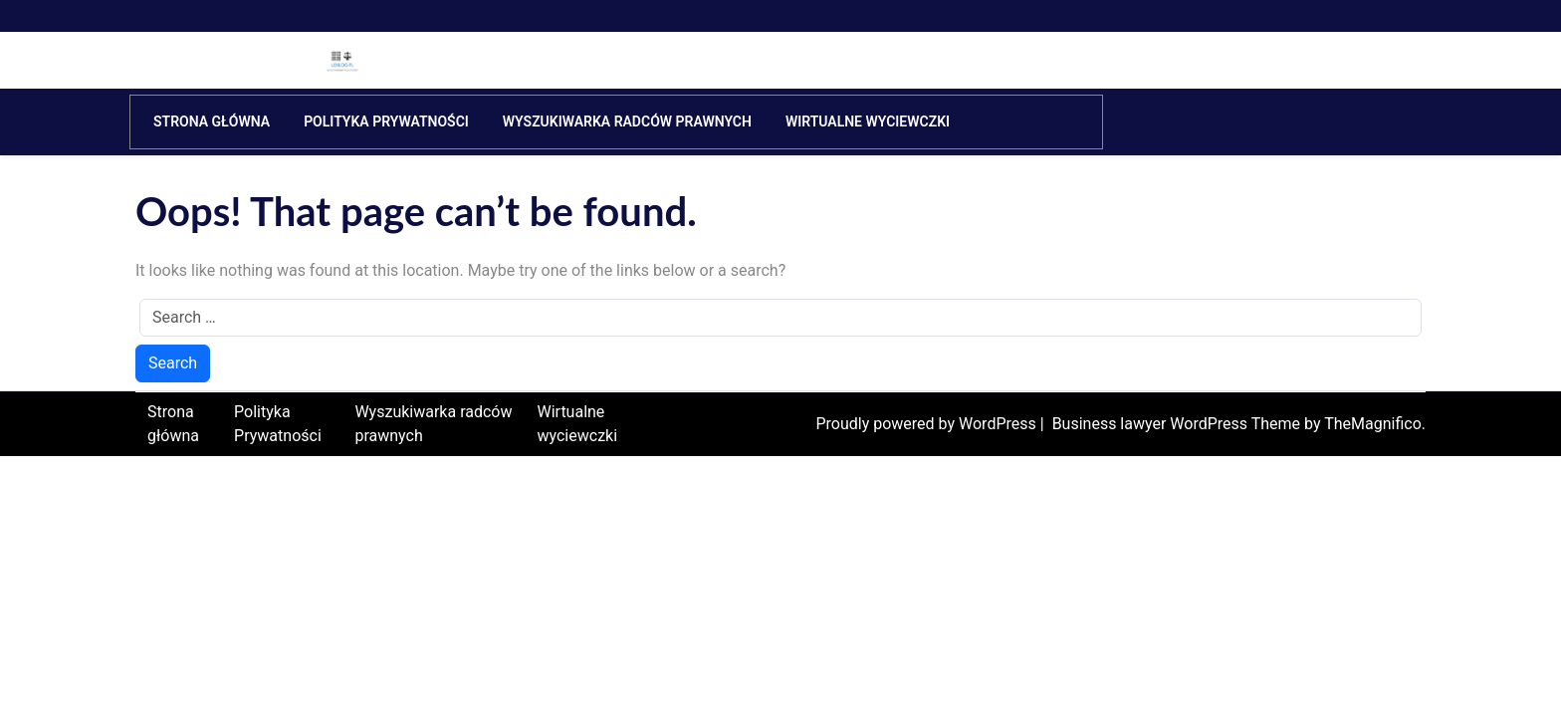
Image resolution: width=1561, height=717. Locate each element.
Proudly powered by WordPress (927, 423)
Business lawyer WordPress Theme (1178, 423)
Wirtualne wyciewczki (867, 121)
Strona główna (211, 121)
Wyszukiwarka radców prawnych (627, 121)
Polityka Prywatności (386, 121)
